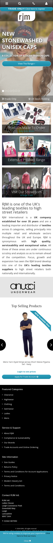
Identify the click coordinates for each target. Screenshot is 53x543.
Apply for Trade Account (26, 376)
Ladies (7, 413)
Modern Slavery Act (13, 481)
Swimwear (9, 408)
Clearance (8, 394)
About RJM (9, 433)
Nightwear (9, 399)
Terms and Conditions (14, 485)
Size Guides (9, 462)
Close (27, 541)
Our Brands (9, 442)
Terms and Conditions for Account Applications (26, 471)
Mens (6, 418)
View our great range (26, 163)
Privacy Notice (10, 476)
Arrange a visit (26, 195)
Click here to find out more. (33, 534)
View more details (26, 131)
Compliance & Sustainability (17, 438)
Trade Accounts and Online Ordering (21, 447)
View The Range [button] (26, 63)
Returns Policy (10, 467)
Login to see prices (26, 371)
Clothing (8, 404)
